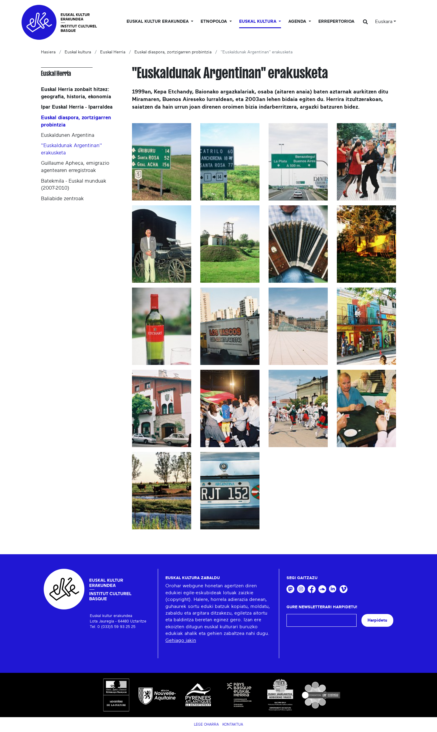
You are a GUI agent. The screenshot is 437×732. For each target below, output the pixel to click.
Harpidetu (377, 620)
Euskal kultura (78, 52)
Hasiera (48, 52)
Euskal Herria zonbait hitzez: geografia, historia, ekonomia (76, 93)
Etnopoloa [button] (214, 21)
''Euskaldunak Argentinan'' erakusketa (71, 149)
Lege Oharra (206, 724)
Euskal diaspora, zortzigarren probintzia (173, 52)
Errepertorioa (336, 21)
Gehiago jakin (180, 640)
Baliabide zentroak (62, 198)
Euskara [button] (383, 21)
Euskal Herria (112, 52)
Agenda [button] (297, 21)
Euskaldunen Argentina (67, 135)
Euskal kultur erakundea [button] (158, 21)
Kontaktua (232, 724)
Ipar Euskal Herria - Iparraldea (77, 107)
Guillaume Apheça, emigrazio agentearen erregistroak (75, 166)
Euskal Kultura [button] (258, 21)
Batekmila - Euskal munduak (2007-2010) (73, 184)
